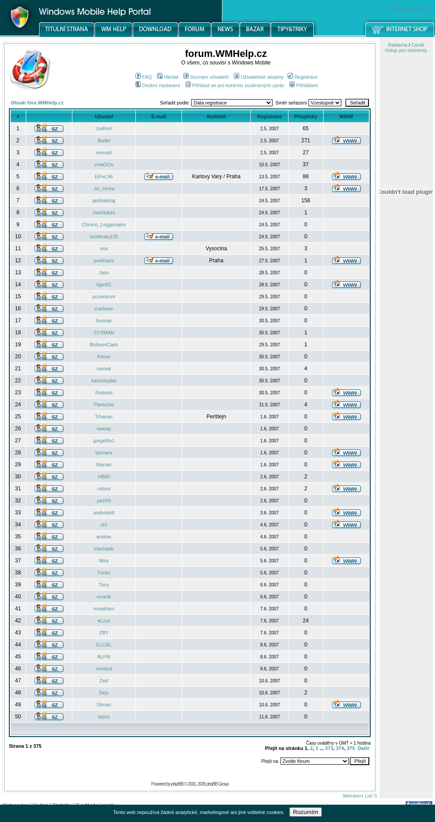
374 (340, 748)
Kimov (104, 356)
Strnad (104, 704)
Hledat (167, 77)
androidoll (104, 512)
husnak (103, 320)
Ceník (417, 45)
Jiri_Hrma (103, 188)
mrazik (104, 596)
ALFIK (104, 656)
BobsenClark (104, 344)
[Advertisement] (406, 463)
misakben (103, 608)
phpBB (177, 783)
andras (103, 536)
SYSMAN (104, 332)
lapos (104, 716)
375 (351, 748)
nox (104, 248)
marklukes (104, 212)
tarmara (103, 452)
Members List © (360, 795)
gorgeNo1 (104, 440)
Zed (104, 680)
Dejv (104, 692)
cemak (104, 368)
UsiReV (103, 128)
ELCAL (104, 644)
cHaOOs (104, 164)
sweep (104, 428)
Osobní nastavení (157, 85)
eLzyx (104, 620)
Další (363, 748)
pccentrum (103, 296)
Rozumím (305, 812)
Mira (103, 560)
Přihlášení (303, 85)
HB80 (104, 476)
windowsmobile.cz (409, 9)
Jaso (104, 272)
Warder (104, 464)
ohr (103, 524)
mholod (104, 668)
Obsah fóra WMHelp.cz (37, 102)
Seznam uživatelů (206, 77)
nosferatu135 (104, 236)
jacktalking (103, 200)
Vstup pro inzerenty (406, 50)
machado (104, 548)
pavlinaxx (104, 260)
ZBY (103, 632)
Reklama (397, 45)
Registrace (303, 77)
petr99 (104, 500)
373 (329, 748)
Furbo (104, 572)
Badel (104, 140)
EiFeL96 (104, 176)
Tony (104, 584)
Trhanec (104, 416)
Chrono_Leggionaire (104, 224)
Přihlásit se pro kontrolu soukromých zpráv (235, 85)
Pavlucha (104, 404)
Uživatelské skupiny (259, 77)
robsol (104, 488)
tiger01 (103, 284)
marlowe (104, 308)
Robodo (104, 392)
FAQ (143, 77)
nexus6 (103, 152)
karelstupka (103, 380)
